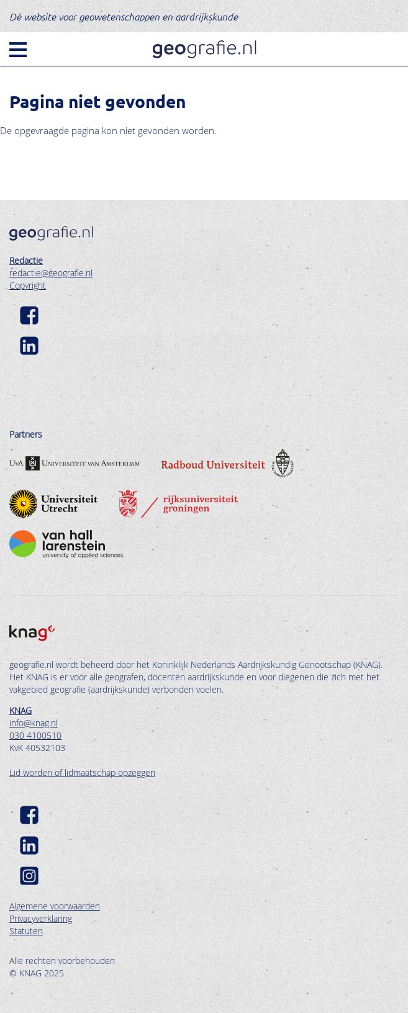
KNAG (20, 710)
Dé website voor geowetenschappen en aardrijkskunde (123, 16)
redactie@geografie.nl (51, 273)
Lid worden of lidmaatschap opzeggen (82, 772)
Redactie (26, 260)
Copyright (27, 285)
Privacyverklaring (40, 918)
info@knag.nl (33, 723)
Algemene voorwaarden (54, 906)
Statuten (26, 931)
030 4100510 (35, 735)
